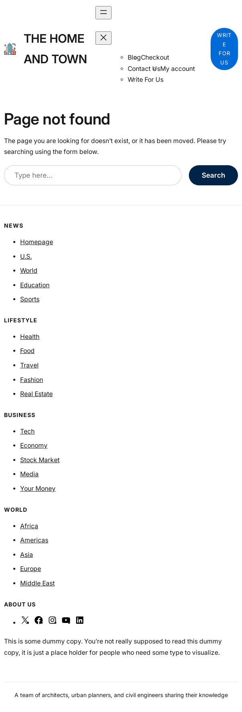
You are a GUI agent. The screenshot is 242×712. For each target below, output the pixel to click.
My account (177, 69)
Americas (34, 540)
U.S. (26, 256)
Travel (29, 365)
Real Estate (36, 394)
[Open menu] (103, 12)
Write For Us (145, 79)
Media (29, 474)
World (28, 270)
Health (29, 336)
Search (213, 175)
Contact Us (144, 69)
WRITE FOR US (224, 49)
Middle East (37, 583)
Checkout (155, 57)
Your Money (38, 488)
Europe (30, 569)
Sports (29, 299)
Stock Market (40, 460)
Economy (34, 445)
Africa (29, 526)
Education (35, 285)
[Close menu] (103, 38)
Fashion (31, 380)
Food (27, 351)
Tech (27, 431)
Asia (26, 554)
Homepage (36, 242)
